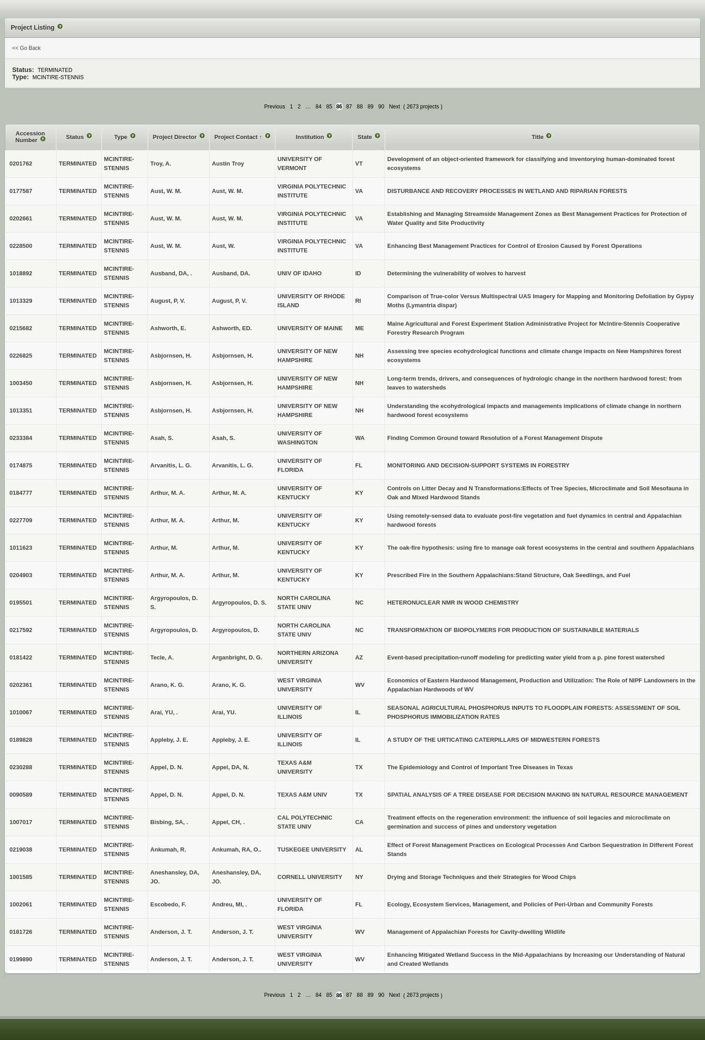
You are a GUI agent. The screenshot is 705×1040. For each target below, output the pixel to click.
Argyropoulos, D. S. (239, 602)
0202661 (20, 218)
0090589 (20, 794)
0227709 (20, 520)
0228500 (20, 245)
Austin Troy (228, 163)
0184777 (20, 492)
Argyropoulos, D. (235, 630)
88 (360, 106)
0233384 (20, 438)
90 (381, 106)
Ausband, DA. (231, 273)
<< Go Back (26, 48)
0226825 (20, 355)
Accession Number (30, 137)
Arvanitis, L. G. (232, 465)
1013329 (20, 300)
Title (538, 137)
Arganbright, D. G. (237, 657)
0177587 (20, 191)
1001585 (20, 877)
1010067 (20, 712)
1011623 (20, 547)
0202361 (20, 684)
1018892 (20, 273)
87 (349, 106)
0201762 (20, 163)
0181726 (20, 931)
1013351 (20, 410)
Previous (275, 106)
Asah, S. (223, 438)
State (365, 137)
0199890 (20, 959)
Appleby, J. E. (231, 739)
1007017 (20, 822)
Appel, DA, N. (230, 767)
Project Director (175, 137)
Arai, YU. (224, 712)
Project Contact (236, 137)
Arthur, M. (225, 520)
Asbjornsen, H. (232, 355)
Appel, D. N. (228, 794)
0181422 (20, 657)
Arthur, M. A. (229, 492)
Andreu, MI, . (229, 904)
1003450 (20, 383)
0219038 (20, 849)
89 (370, 106)
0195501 (20, 602)
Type (121, 137)
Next (394, 106)
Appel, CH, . (228, 822)
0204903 (20, 575)
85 (329, 106)
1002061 (20, 904)
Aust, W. (223, 245)
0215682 (20, 328)
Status (75, 137)
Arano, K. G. (228, 684)
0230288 (20, 767)
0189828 (20, 739)
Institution (311, 137)
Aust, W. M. (227, 191)
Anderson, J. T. (232, 931)
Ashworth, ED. (232, 328)
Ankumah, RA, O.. (236, 849)
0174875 (20, 465)
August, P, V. (229, 300)
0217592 (20, 630)
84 (318, 106)
